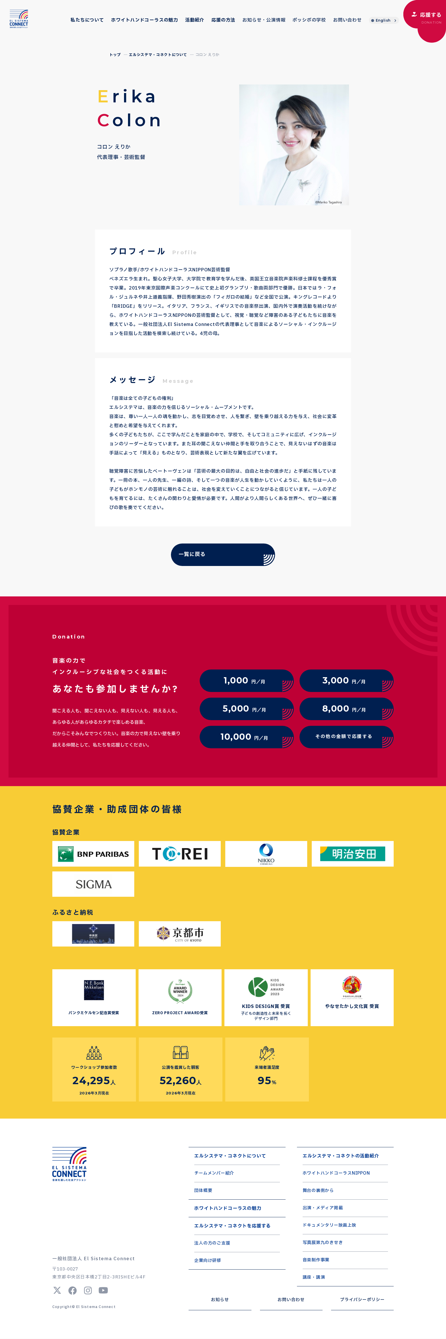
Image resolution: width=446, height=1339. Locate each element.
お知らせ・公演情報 (263, 20)
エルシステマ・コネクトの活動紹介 (341, 1156)
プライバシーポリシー (362, 1300)
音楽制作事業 (316, 1260)
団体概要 (203, 1191)
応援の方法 (223, 20)
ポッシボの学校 (309, 20)
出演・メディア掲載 (323, 1208)
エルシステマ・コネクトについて (158, 55)
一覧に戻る (191, 554)
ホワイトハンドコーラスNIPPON (336, 1173)
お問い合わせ (347, 20)
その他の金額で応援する (344, 736)
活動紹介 (194, 20)
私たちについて (87, 20)
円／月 (244, 680)
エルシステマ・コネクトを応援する (232, 1226)
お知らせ (220, 1300)
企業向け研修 (207, 1261)
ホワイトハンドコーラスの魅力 (144, 20)
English (383, 20)
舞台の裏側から (318, 1191)
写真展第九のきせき (323, 1243)
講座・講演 (314, 1277)
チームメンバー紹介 (214, 1173)
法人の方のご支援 (212, 1243)
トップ (115, 55)
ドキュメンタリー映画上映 (329, 1225)
